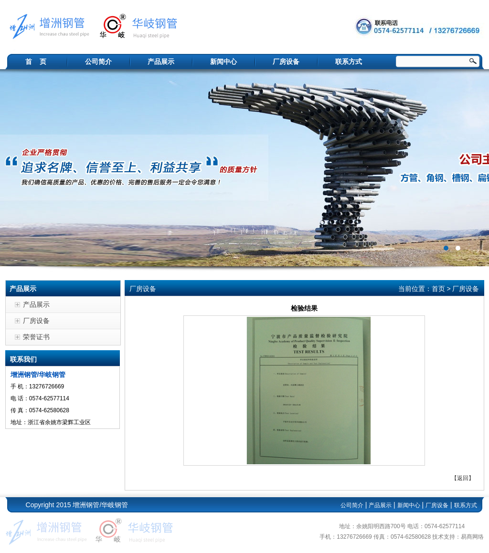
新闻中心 (223, 61)
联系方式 (348, 61)
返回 (462, 478)
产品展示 (161, 61)
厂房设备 (286, 61)
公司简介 (98, 61)
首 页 (35, 61)
